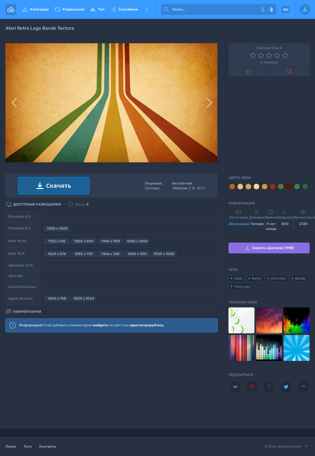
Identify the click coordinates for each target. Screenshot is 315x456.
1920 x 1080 (164, 254)
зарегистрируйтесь (147, 325)
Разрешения (69, 9)
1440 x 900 (110, 241)
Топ (97, 9)
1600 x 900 (137, 254)
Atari (238, 278)
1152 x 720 (57, 241)
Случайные (124, 9)
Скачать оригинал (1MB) (269, 248)
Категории (35, 9)
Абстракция (238, 224)
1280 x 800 (84, 241)
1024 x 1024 (84, 298)
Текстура (242, 286)
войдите (100, 325)
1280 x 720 (83, 254)
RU (285, 10)
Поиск (10, 446)
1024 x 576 (57, 254)
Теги (28, 446)
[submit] (166, 9)
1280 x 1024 (57, 228)
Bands (300, 278)
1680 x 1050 (137, 241)
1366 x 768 (110, 254)
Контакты (47, 446)
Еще (147, 9)
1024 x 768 (57, 298)
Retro (256, 278)
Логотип (278, 278)
